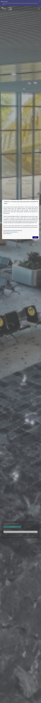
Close (35, 237)
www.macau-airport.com (13, 232)
